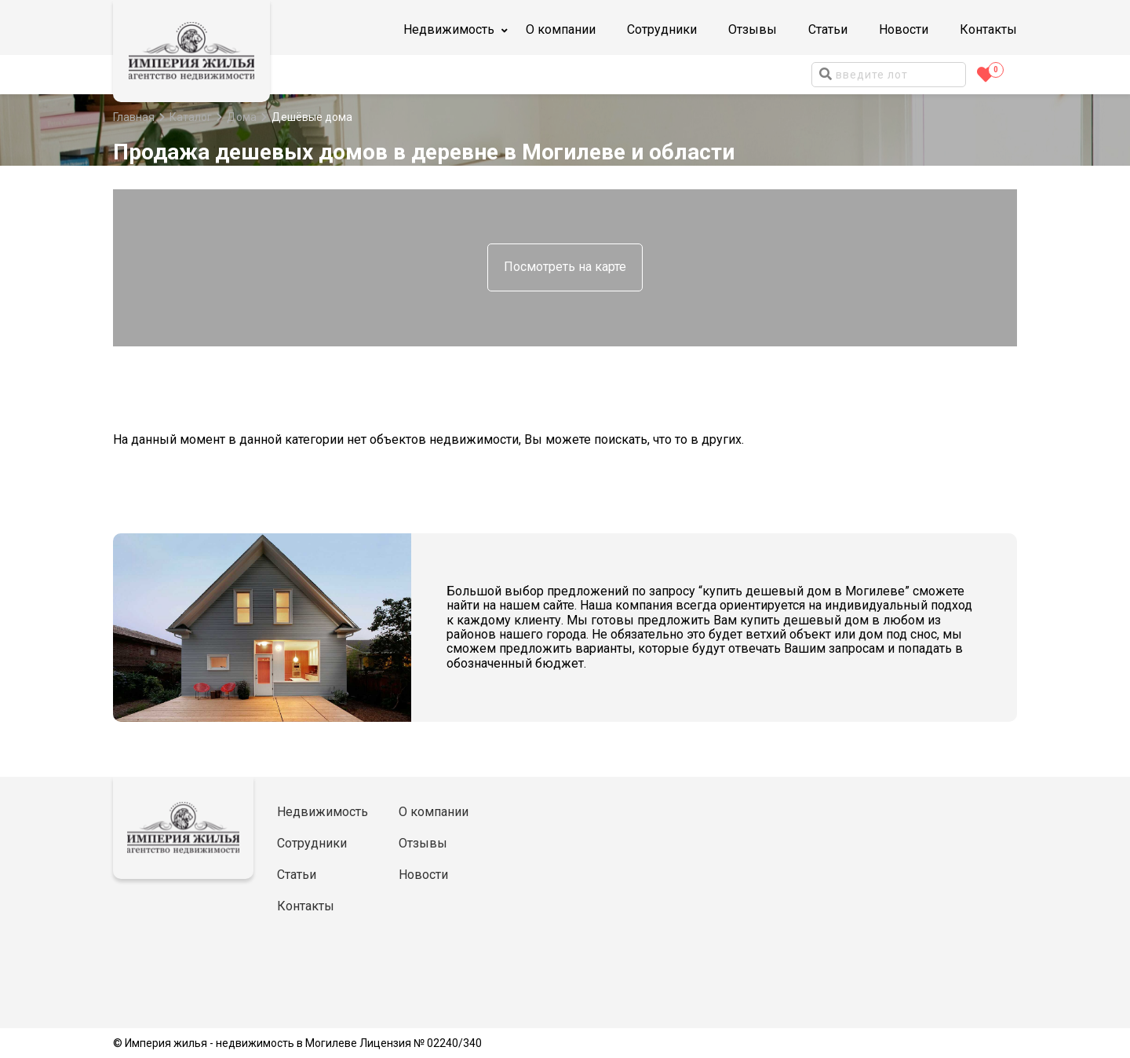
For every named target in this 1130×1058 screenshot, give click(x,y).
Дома (242, 117)
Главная (134, 117)
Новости (903, 29)
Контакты (988, 29)
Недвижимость (322, 812)
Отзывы (752, 29)
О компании (561, 29)
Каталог (191, 117)
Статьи (828, 29)
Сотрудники (662, 29)
